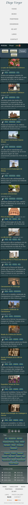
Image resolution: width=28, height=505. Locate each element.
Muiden (18, 122)
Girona (21, 339)
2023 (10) (7, 475)
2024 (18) (7, 472)
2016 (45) (20, 480)
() (18, 45)
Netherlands (12, 73)
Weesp (18, 176)
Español (13, 51)
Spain (10, 339)
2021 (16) (7, 480)
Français (22, 51)
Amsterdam (19, 199)
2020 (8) (20, 472)
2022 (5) (7, 477)
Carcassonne (17, 291)
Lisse (18, 73)
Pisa (19, 219)
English (5, 51)
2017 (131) (20, 477)
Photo (6, 73)
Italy (10, 219)
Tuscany (15, 219)
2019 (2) (20, 475)
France (11, 291)
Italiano (14, 55)
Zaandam (19, 147)
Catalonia (15, 339)
